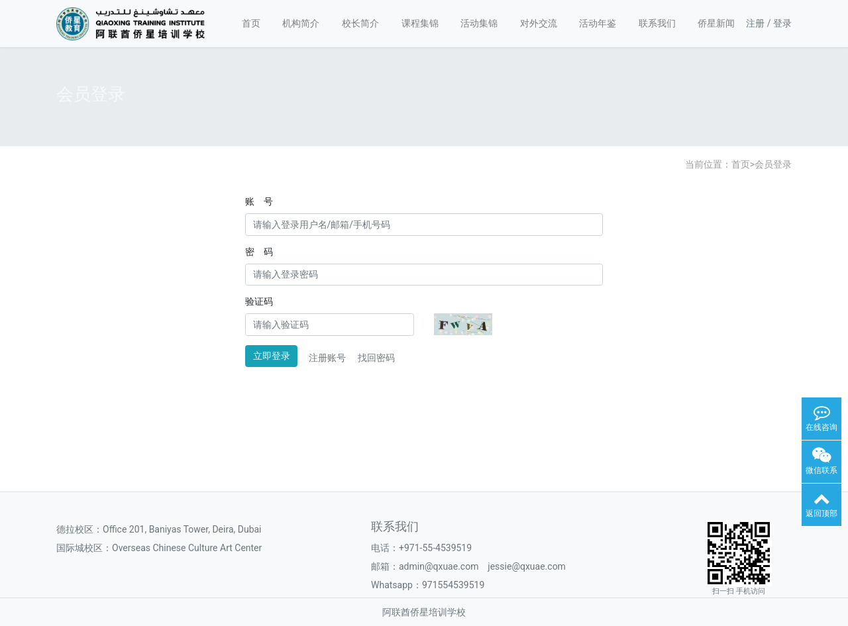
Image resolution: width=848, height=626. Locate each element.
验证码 (259, 301)
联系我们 (657, 23)
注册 (755, 23)
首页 (251, 23)
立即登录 (271, 355)
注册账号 (327, 357)
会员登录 (773, 164)
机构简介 (300, 23)
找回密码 (376, 357)
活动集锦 (479, 23)
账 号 (259, 201)
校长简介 (360, 23)
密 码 (259, 251)
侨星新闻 (716, 23)
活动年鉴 (597, 23)
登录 (782, 23)
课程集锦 (420, 23)
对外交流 (538, 23)
